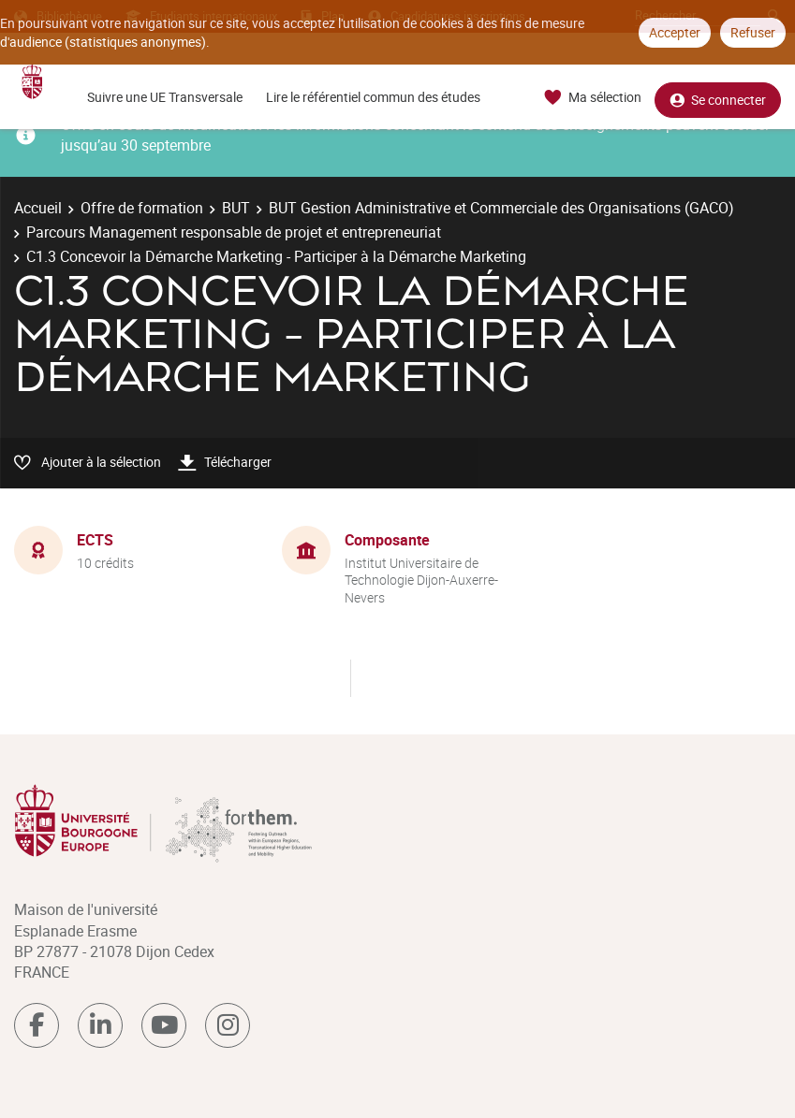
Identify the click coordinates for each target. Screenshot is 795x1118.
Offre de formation (142, 207)
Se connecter (718, 98)
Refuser (752, 32)
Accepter (674, 32)
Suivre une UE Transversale (165, 97)
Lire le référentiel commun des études (373, 97)
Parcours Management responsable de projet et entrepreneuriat (233, 232)
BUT (236, 207)
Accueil (38, 207)
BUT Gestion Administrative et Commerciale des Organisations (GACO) (501, 207)
